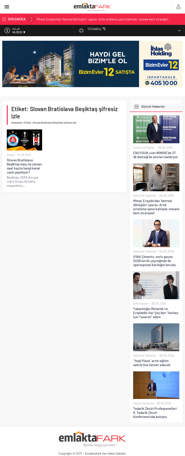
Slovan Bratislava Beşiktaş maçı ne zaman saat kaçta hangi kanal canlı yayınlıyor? (24, 166)
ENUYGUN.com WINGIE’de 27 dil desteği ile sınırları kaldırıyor (155, 155)
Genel (10, 155)
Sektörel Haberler (144, 195)
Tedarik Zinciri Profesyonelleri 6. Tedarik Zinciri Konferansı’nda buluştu (155, 412)
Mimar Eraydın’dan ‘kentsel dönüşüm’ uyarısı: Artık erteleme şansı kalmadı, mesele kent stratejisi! (102, 19)
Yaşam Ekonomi (143, 403)
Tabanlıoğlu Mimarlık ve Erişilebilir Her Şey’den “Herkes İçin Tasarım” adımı (155, 313)
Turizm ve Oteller (144, 147)
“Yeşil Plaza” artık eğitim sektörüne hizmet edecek (152, 363)
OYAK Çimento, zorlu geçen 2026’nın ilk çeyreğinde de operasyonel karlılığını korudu (154, 261)
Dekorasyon (140, 303)
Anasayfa (16, 122)
